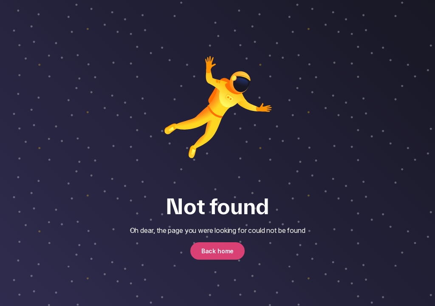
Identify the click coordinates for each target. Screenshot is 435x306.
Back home (217, 251)
